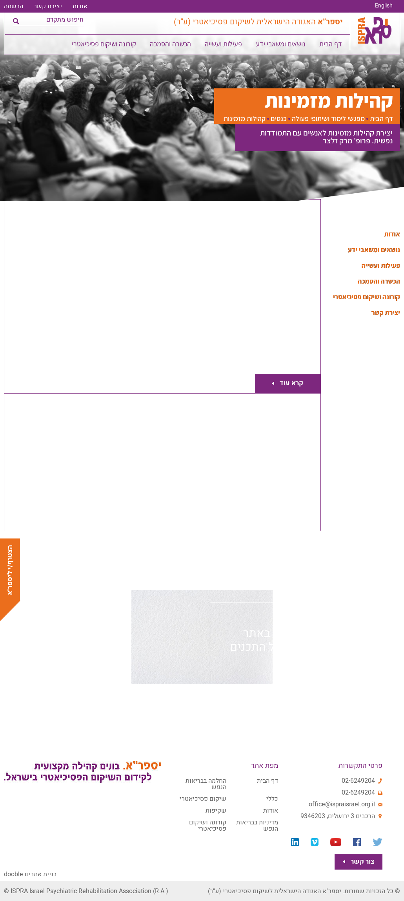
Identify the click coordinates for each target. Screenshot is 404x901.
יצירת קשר (48, 6)
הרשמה (13, 6)
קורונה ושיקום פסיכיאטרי (104, 45)
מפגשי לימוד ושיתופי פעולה (328, 118)
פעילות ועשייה (223, 45)
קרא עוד (289, 383)
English (384, 6)
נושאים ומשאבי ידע (281, 45)
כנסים (279, 118)
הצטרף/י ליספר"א (10, 570)
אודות (80, 6)
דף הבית (331, 45)
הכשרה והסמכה (170, 45)
